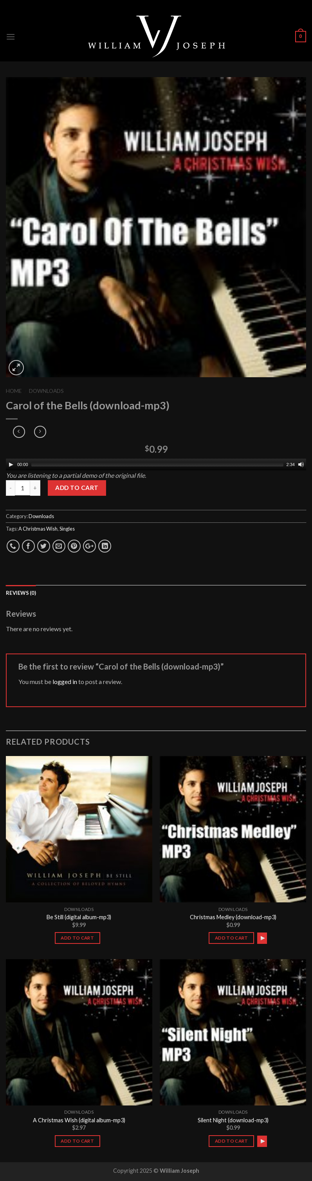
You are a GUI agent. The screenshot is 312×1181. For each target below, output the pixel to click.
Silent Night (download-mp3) (233, 1120)
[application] (156, 464)
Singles (67, 529)
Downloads (46, 391)
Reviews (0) (21, 593)
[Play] (11, 464)
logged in (64, 681)
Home (14, 391)
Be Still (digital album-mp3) (79, 917)
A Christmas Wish (38, 529)
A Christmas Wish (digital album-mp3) (79, 1120)
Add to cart (76, 487)
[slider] (157, 464)
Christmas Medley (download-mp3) (233, 917)
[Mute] (301, 464)
